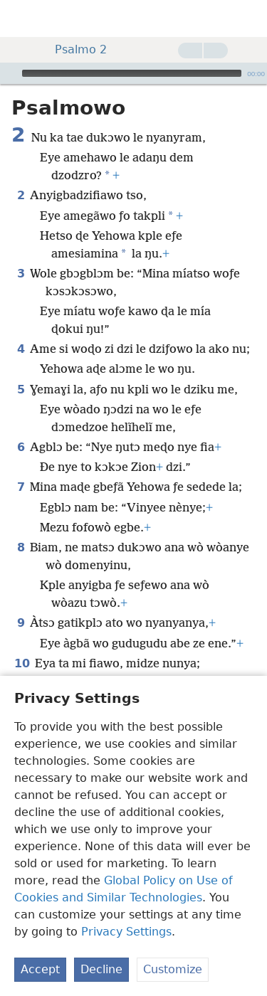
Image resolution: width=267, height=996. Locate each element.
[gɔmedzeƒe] (21, 18)
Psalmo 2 (74, 49)
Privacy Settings (126, 931)
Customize (172, 969)
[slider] (131, 73)
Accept (40, 969)
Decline (101, 969)
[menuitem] (21, 18)
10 (21, 663)
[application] (133, 73)
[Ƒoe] (9, 73)
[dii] (249, 18)
